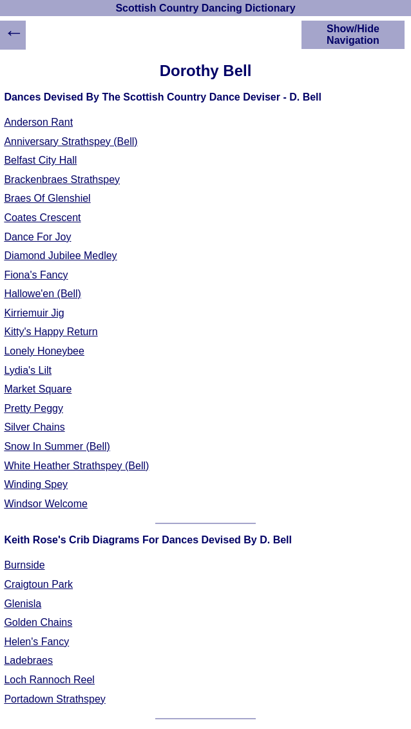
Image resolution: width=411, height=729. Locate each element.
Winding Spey (36, 484)
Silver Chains (34, 427)
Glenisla (22, 603)
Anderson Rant (38, 122)
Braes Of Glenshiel (47, 198)
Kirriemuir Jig (34, 312)
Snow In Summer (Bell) (57, 446)
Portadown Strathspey (54, 699)
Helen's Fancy (36, 641)
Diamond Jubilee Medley (60, 255)
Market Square (38, 389)
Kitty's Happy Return (50, 331)
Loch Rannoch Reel (49, 679)
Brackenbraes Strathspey (62, 179)
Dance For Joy (37, 236)
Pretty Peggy (33, 408)
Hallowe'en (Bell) (42, 293)
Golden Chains (38, 622)
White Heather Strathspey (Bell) (76, 465)
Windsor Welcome (46, 503)
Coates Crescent (42, 217)
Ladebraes (28, 660)
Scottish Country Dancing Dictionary (205, 8)
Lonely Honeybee (44, 350)
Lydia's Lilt (28, 370)
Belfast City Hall (40, 160)
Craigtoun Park (38, 584)
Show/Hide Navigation (353, 34)
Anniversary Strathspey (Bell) (70, 141)
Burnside (24, 564)
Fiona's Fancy (36, 274)
